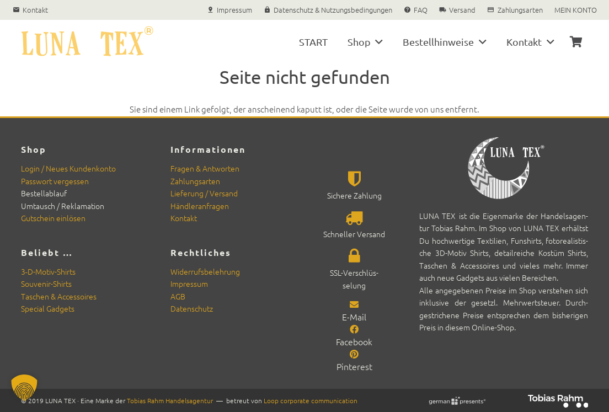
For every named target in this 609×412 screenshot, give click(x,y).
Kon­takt (183, 217)
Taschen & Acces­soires (59, 296)
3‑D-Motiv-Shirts (48, 271)
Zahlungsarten (195, 180)
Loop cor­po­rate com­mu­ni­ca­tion (310, 400)
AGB (177, 296)
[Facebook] (354, 329)
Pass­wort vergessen (55, 180)
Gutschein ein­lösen (53, 217)
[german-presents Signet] (456, 400)
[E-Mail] (354, 304)
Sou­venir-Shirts (46, 283)
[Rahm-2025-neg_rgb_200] (558, 401)
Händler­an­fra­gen (199, 205)
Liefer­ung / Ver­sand (204, 193)
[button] (377, 42)
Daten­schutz (191, 308)
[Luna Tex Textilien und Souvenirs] (87, 41)
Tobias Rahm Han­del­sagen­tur (170, 400)
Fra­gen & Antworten (204, 168)
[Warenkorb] (576, 42)
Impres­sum (189, 283)
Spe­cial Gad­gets (47, 308)
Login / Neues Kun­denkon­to (68, 168)
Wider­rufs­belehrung (205, 271)
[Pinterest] (354, 353)
